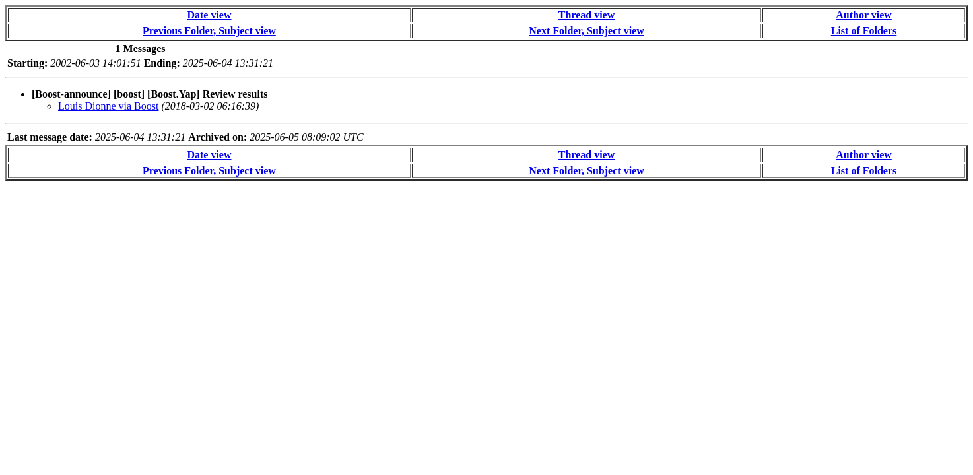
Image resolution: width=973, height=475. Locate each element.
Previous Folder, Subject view (209, 30)
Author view (864, 14)
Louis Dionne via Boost (108, 105)
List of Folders (864, 30)
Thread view (586, 14)
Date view (209, 14)
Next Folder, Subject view (586, 30)
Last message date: (49, 136)
